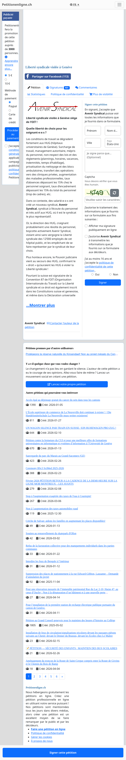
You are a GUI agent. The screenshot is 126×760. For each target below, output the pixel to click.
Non (115, 274)
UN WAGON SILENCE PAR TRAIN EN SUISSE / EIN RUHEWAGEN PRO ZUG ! (71, 427)
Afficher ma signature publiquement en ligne (103, 228)
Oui (97, 274)
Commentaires (86, 87)
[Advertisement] (73, 38)
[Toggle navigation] (119, 4)
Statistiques (36, 94)
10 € (7, 83)
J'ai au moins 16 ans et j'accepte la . (99, 264)
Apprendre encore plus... (11, 63)
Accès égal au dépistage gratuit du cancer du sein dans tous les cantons (63, 400)
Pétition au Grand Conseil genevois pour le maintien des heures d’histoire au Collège (70, 620)
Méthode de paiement (11, 94)
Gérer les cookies (41, 737)
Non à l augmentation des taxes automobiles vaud (52, 508)
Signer (103, 282)
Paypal (13, 106)
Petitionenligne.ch (17, 4)
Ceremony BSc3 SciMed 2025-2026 (45, 468)
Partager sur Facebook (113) (47, 76)
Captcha (90, 177)
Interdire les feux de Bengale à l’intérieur (47, 561)
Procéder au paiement (13, 134)
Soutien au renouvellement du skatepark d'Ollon (51, 533)
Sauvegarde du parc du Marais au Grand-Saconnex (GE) (55, 455)
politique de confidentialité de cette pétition (99, 266)
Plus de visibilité (101, 94)
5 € (10, 75)
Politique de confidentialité (67, 94)
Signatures (58, 87)
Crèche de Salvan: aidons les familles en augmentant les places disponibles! (65, 521)
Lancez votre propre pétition (67, 384)
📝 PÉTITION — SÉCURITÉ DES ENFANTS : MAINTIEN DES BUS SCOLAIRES (71, 648)
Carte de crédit (12, 118)
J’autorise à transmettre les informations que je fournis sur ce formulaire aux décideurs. (105, 244)
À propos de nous (42, 741)
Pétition (34, 87)
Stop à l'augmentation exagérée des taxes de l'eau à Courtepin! (58, 496)
